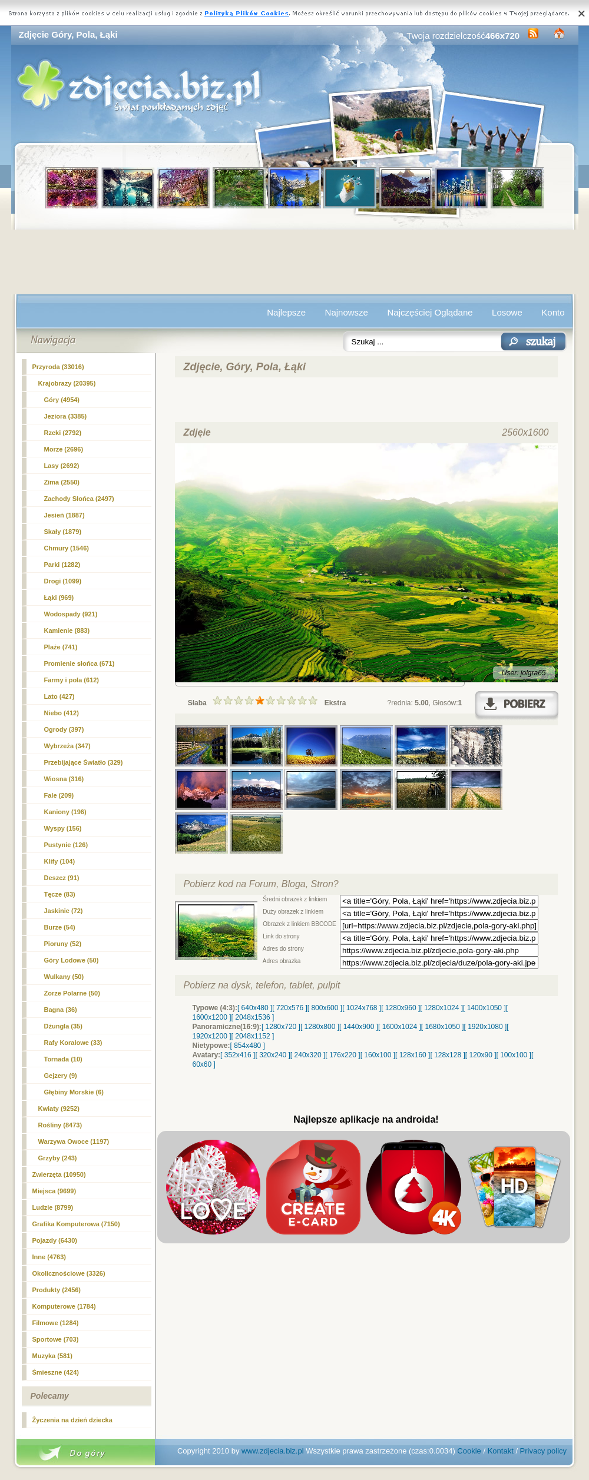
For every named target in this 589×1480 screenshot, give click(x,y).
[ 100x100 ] (514, 1055)
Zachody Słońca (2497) (79, 498)
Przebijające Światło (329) (83, 762)
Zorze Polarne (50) (72, 993)
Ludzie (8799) (53, 1207)
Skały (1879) (63, 531)
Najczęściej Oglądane (429, 312)
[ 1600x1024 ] (399, 1027)
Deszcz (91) (62, 877)
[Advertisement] (294, 261)
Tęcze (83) (59, 894)
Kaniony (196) (65, 811)
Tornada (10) (63, 1059)
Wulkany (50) (64, 976)
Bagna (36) (60, 1009)
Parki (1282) (62, 564)
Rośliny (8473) (60, 1125)
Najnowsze (346, 312)
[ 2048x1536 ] (252, 1017)
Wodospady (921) (71, 614)
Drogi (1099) (63, 581)
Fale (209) (59, 795)
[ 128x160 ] (412, 1055)
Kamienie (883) (67, 630)
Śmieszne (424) (55, 1372)
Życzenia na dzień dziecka (72, 1419)
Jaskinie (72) (63, 910)
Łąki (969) (59, 597)
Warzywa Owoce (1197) (74, 1141)
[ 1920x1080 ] (485, 1027)
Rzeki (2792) (63, 432)
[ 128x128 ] (447, 1055)
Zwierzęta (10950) (59, 1174)
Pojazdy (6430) (54, 1240)
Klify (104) (59, 861)
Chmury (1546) (66, 548)
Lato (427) (59, 696)
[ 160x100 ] (377, 1055)
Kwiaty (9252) (59, 1108)
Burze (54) (59, 927)
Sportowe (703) (55, 1339)
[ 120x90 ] (481, 1055)
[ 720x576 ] (289, 1008)
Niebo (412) (61, 712)
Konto (552, 312)
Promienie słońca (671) (79, 663)
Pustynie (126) (66, 844)
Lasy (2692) (62, 465)
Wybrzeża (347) (67, 745)
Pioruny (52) (63, 943)
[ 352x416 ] (237, 1055)
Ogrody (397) (64, 729)
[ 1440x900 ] (358, 1027)
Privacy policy (543, 1450)
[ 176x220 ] (342, 1055)
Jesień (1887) (64, 515)
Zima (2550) (62, 482)
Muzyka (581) (52, 1355)
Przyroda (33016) (58, 366)
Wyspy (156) (63, 828)
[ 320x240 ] (272, 1055)
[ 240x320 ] (307, 1055)
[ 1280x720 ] (281, 1027)
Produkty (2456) (56, 1289)
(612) (72, 679)
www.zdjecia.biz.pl (272, 1450)
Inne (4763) (49, 1256)
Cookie (469, 1450)
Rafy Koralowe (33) (73, 1042)
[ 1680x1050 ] (442, 1027)
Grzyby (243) (57, 1158)
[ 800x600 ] (324, 1008)
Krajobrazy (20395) (67, 383)
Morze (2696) (64, 449)
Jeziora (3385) (65, 416)
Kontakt (501, 1450)
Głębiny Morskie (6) (74, 1092)
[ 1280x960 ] (400, 1008)
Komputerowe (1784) (64, 1306)
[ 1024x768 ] (361, 1008)
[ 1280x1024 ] (441, 1008)
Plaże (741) (61, 647)
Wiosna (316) (64, 778)
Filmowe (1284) (55, 1322)
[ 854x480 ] (247, 1045)
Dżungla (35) (63, 1026)
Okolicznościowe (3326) (68, 1273)
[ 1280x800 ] (319, 1027)
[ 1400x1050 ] (484, 1008)
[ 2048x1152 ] (252, 1036)
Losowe (507, 312)
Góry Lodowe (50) (71, 960)
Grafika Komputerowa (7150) (76, 1223)
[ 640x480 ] (254, 1008)
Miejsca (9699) (54, 1190)
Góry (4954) (62, 399)
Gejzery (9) (60, 1075)
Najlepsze (286, 312)
